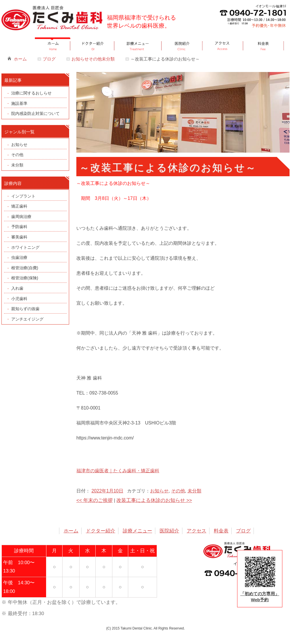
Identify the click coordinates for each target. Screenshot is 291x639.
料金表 (221, 530)
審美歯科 (19, 237)
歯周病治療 (21, 216)
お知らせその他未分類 (93, 58)
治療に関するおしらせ (31, 93)
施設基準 (19, 103)
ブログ (49, 58)
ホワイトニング (25, 247)
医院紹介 (169, 530)
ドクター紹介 (100, 530)
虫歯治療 (19, 257)
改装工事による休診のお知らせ (154, 500)
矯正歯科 (19, 206)
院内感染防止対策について (35, 113)
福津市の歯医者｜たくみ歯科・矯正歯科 (117, 470)
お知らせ (159, 490)
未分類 (194, 490)
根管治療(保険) (24, 278)
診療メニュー (137, 530)
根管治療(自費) (24, 268)
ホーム (20, 58)
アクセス (196, 530)
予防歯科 (19, 226)
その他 (178, 490)
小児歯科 (19, 298)
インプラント (23, 196)
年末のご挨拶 (94, 500)
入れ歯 (17, 288)
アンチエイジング (27, 319)
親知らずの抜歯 (25, 308)
